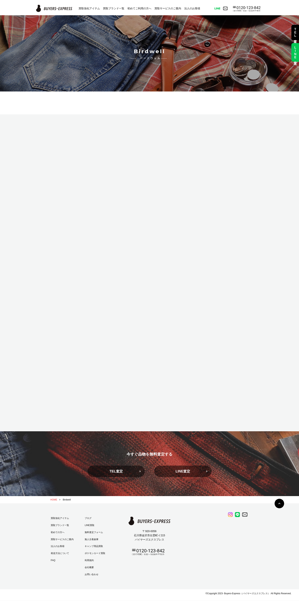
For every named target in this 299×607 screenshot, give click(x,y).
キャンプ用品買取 (94, 546)
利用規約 (89, 560)
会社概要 (89, 567)
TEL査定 (116, 471)
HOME (53, 499)
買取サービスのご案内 (167, 8)
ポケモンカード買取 (95, 553)
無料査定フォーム (94, 532)
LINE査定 (182, 471)
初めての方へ (57, 532)
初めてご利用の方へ (139, 8)
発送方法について (60, 553)
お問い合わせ (91, 574)
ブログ (88, 518)
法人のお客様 (192, 8)
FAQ (53, 560)
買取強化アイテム (89, 8)
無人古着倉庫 (91, 539)
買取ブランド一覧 (113, 8)
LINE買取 (89, 525)
